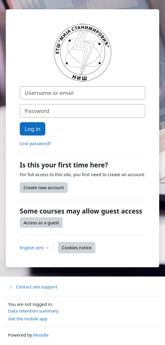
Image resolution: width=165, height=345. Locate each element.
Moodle (41, 335)
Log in (32, 128)
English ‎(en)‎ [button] (32, 247)
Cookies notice (77, 247)
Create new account (44, 187)
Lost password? (35, 143)
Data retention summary (33, 311)
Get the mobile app (27, 318)
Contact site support (32, 287)
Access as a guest (41, 222)
